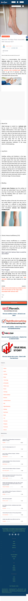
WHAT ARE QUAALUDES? (7, 498)
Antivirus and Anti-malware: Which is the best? (11, 468)
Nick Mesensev (5, 514)
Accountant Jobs (5, 36)
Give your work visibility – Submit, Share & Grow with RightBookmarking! (14, 327)
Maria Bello (5, 464)
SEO (4, 403)
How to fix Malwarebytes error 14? (9, 447)
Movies (4, 388)
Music (4, 415)
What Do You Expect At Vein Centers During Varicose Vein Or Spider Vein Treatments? (12, 476)
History (4, 368)
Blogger (4, 508)
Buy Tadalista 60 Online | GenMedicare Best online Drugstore (12, 506)
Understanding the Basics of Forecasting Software (12, 512)
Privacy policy (14, 556)
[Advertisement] (14, 105)
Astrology (5, 391)
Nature (4, 377)
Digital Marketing (6, 406)
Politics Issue (6, 385)
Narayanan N (5, 456)
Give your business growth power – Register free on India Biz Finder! (14, 337)
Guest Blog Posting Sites (22, 591)
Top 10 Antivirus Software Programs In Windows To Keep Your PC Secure (12, 492)
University (5, 420)
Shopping (5, 423)
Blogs (14, 565)
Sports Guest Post (20, 590)
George (4, 442)
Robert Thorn (9, 46)
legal (14, 558)
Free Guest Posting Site (13, 591)
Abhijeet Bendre (6, 486)
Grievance (14, 545)
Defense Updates (6, 394)
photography (5, 383)
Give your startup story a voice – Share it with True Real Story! (14, 357)
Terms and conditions (14, 554)
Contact (14, 543)
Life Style (5, 374)
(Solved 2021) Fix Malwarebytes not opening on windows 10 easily (11, 440)
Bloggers (14, 567)
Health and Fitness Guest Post (7, 592)
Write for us (14, 547)
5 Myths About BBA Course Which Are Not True (11, 519)
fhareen (4, 521)
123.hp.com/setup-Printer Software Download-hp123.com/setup (11, 462)
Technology (5, 380)
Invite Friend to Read (14, 302)
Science (5, 429)
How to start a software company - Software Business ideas (11, 454)
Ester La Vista (5, 500)
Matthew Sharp (6, 470)
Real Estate (5, 412)
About (14, 541)
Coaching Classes (7, 400)
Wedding (5, 409)
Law (4, 418)
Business (5, 397)
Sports (4, 371)
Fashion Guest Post (12, 590)
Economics (5, 426)
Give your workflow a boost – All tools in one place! (14, 314)
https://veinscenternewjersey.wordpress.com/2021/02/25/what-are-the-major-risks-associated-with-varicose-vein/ (14, 289)
